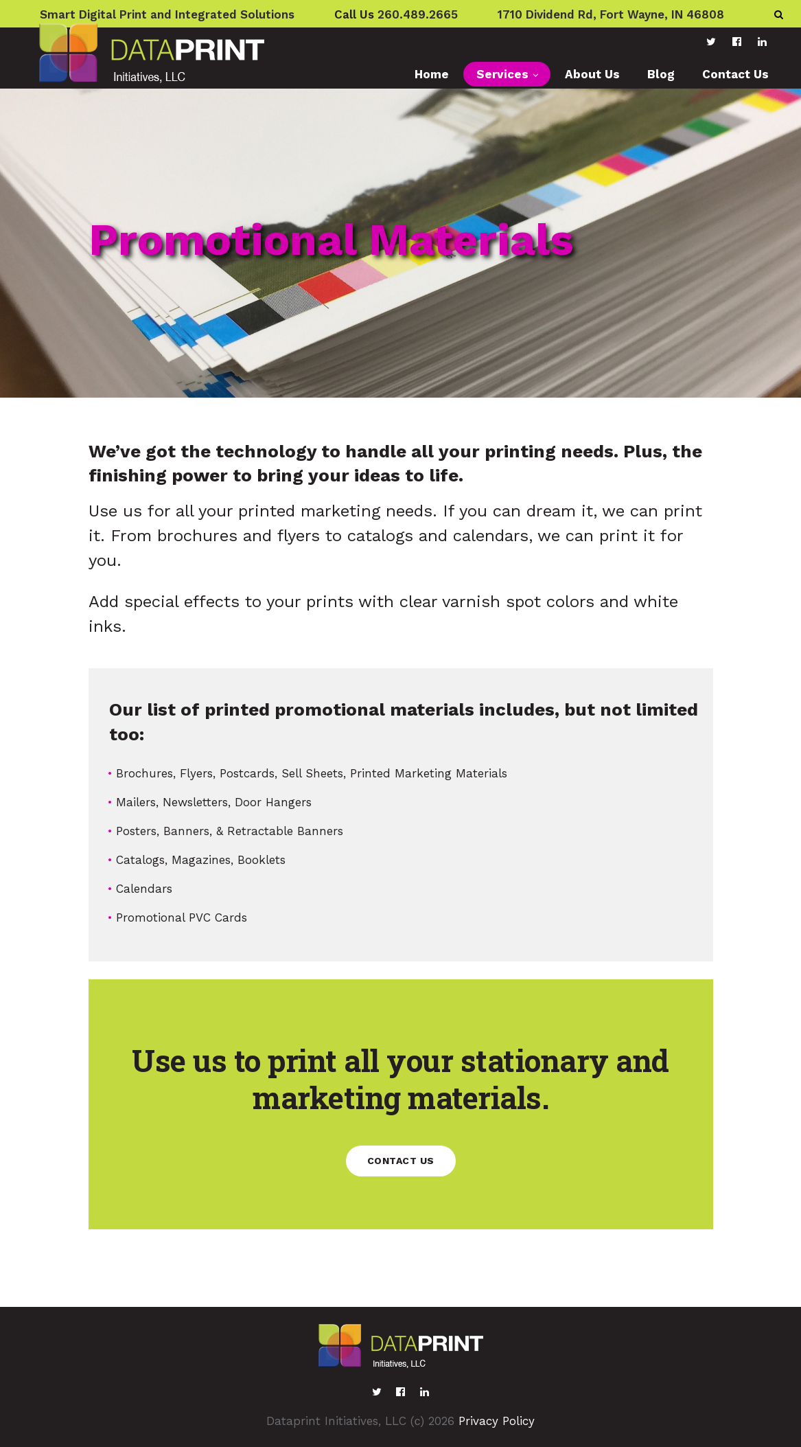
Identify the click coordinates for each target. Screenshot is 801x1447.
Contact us (400, 1160)
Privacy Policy (496, 1421)
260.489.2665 (418, 14)
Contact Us (735, 74)
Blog (661, 74)
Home (432, 74)
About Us (592, 74)
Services (502, 74)
